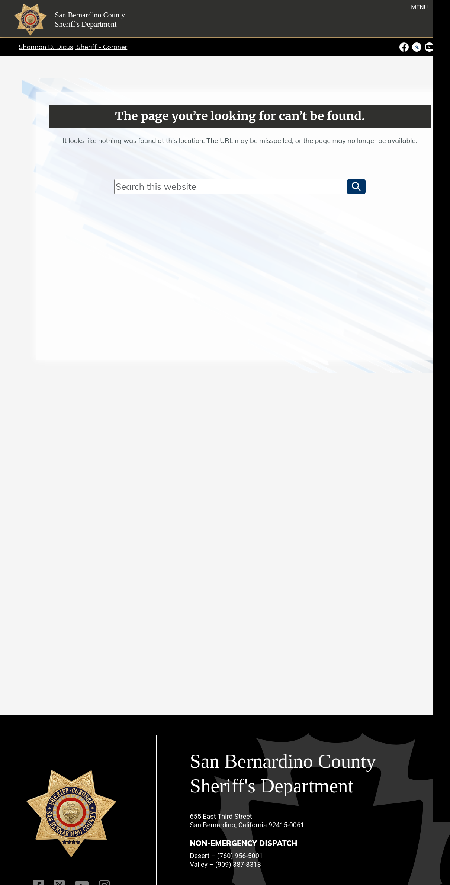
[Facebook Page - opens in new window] (405, 46)
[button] (356, 186)
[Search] (230, 186)
